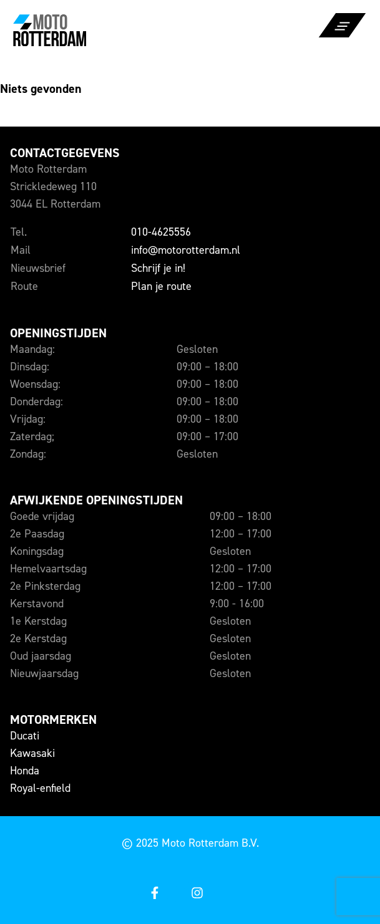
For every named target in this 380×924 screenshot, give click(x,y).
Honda (24, 770)
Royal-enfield (40, 788)
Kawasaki (32, 753)
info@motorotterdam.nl (185, 250)
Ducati (24, 735)
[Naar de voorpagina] (95, 29)
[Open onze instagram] (197, 894)
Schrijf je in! (158, 268)
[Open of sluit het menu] (343, 34)
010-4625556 (161, 231)
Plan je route (161, 286)
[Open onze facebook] (154, 894)
